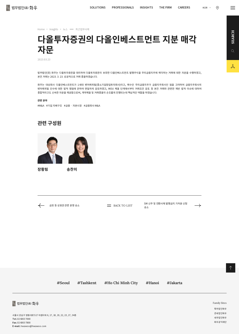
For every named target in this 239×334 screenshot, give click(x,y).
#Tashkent (86, 282)
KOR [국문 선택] (205, 7)
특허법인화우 (220, 309)
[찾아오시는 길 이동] (217, 8)
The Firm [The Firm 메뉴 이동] (165, 7)
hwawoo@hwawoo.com (33, 326)
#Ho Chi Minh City (121, 282)
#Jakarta (174, 282)
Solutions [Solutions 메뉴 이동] (97, 7)
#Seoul (63, 282)
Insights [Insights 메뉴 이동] (146, 7)
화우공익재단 (220, 322)
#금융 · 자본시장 (73, 105)
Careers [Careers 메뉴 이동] (184, 7)
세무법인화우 (220, 317)
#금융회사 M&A (92, 105)
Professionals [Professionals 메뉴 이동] (123, 7)
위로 (230, 268)
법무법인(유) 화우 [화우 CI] (21, 8)
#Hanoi (152, 282)
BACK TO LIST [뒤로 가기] (119, 205)
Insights (54, 29)
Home (41, 29)
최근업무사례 (82, 29)
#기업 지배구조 (54, 105)
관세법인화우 (220, 313)
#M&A (41, 105)
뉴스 (65, 29)
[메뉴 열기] (233, 8)
